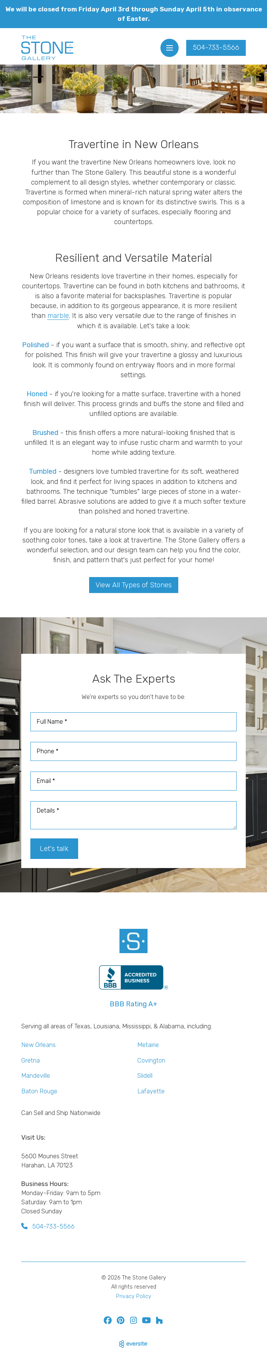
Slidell (144, 1075)
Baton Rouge (39, 1091)
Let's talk (54, 848)
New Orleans (38, 1044)
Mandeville (35, 1075)
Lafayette (151, 1091)
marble (58, 316)
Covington (151, 1060)
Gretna (30, 1060)
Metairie (148, 1044)
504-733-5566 (216, 47)
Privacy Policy (133, 1296)
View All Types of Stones (134, 585)
